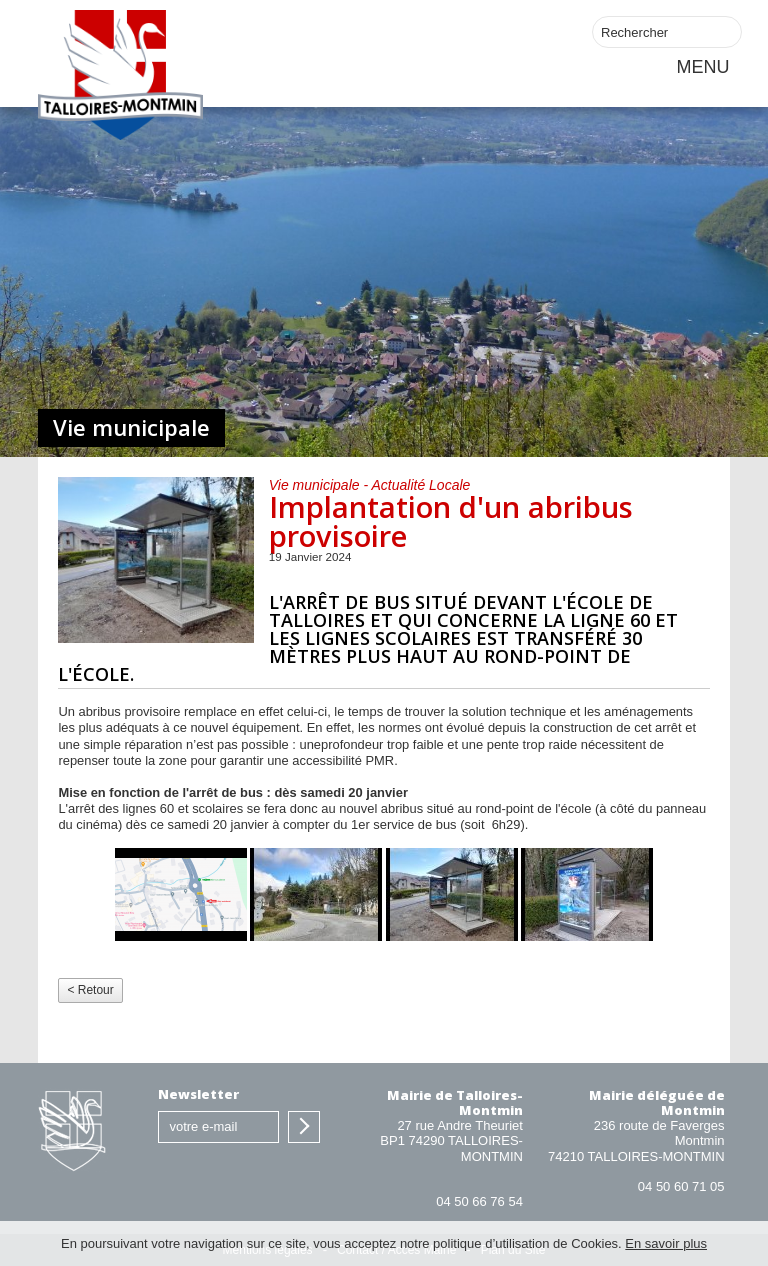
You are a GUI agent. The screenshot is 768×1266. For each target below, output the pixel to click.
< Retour (90, 990)
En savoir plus (666, 1243)
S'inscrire (304, 1127)
